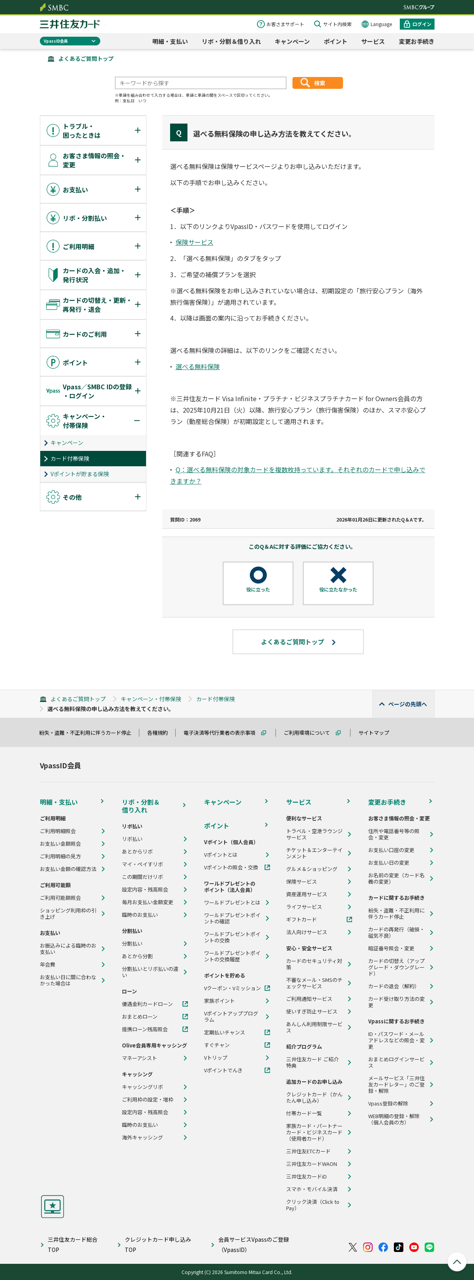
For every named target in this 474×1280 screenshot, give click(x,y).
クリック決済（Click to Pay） (312, 1205)
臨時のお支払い (140, 915)
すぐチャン (217, 1045)
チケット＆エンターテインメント (314, 853)
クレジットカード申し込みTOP (158, 1244)
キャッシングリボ (142, 1087)
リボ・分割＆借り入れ (231, 41)
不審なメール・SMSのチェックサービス (314, 983)
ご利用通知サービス (309, 999)
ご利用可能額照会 (60, 898)
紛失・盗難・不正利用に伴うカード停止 (88, 732)
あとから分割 (137, 956)
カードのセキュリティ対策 (314, 964)
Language (381, 24)
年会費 (47, 964)
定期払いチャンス (224, 1032)
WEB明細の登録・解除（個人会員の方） (394, 1119)
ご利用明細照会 (58, 831)
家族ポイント (219, 1001)
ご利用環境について (310, 732)
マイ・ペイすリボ (142, 864)
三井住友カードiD (306, 1176)
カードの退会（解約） (394, 986)
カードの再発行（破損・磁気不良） (396, 932)
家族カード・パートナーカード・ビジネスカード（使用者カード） (314, 1132)
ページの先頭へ (407, 704)
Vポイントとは (221, 855)
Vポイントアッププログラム (231, 1016)
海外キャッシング (142, 1137)
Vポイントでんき (223, 1070)
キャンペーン (292, 41)
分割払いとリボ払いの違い (150, 972)
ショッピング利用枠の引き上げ (68, 913)
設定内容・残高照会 (145, 889)
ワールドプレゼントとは (232, 902)
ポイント (335, 41)
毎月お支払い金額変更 (147, 902)
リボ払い (132, 839)
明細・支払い (170, 41)
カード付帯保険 (70, 458)
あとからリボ (137, 851)
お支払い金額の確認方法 (68, 869)
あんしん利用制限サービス (314, 1027)
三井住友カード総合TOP (72, 1244)
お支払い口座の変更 (391, 850)
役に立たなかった (338, 589)
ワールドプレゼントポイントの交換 (232, 937)
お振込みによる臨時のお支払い (68, 948)
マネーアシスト (139, 1058)
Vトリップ (215, 1058)
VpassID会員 (56, 41)
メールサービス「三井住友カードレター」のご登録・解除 (396, 1084)
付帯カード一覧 (304, 1113)
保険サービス (195, 242)
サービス (373, 41)
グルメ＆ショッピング (311, 869)
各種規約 (161, 732)
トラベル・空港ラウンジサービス (314, 834)
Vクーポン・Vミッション (232, 988)
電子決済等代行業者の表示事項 (223, 732)
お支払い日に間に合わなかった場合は (68, 980)
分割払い (132, 943)
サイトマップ (377, 732)
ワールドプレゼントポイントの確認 (232, 918)
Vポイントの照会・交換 (231, 867)
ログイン (421, 24)
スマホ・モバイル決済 (311, 1189)
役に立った (258, 589)
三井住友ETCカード (308, 1151)
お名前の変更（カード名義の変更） (396, 878)
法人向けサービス (306, 932)
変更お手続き (417, 41)
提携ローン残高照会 (145, 1029)
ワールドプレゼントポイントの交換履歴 (232, 956)
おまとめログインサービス (396, 1062)
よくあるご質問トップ (86, 58)
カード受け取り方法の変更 (396, 1002)
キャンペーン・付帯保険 (151, 699)
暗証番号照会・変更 (391, 948)
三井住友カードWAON (311, 1164)
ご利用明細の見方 (60, 856)
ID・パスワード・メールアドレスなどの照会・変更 (396, 1040)
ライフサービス (304, 907)
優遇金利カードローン (147, 1004)
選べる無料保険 (198, 366)
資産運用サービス (306, 894)
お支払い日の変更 (388, 863)
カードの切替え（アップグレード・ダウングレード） (396, 967)
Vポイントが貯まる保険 (80, 474)
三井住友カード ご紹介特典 (312, 1062)
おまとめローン (139, 1016)
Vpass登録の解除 (388, 1103)
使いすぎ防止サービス (311, 1011)
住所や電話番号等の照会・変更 (394, 834)
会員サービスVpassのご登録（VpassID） (253, 1244)
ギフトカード (301, 919)
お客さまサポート (285, 24)
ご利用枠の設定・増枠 (147, 1099)
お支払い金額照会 (60, 844)
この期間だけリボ (142, 877)
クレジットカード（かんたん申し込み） (314, 1097)
